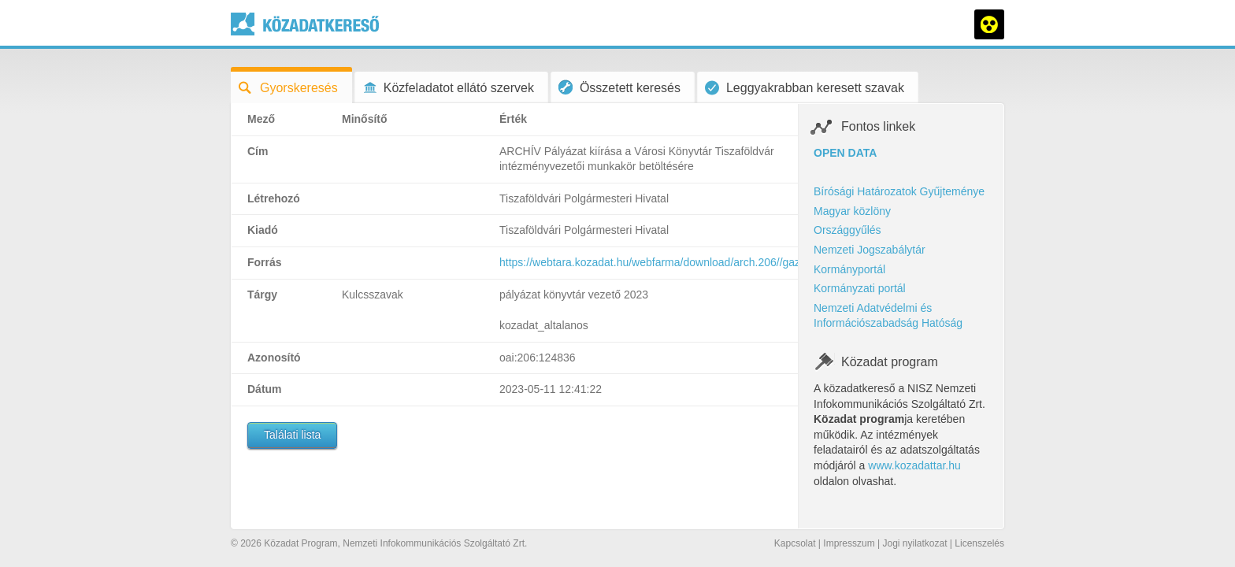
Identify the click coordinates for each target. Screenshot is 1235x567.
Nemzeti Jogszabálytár (869, 249)
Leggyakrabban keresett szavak (804, 87)
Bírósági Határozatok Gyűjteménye (899, 191)
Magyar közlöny (852, 211)
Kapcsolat (795, 543)
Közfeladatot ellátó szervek (448, 87)
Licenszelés (979, 543)
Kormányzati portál (860, 288)
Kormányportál (849, 269)
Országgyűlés (847, 230)
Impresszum (848, 543)
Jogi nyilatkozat (914, 543)
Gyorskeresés (288, 87)
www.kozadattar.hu (914, 465)
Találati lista (292, 434)
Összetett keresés (619, 87)
